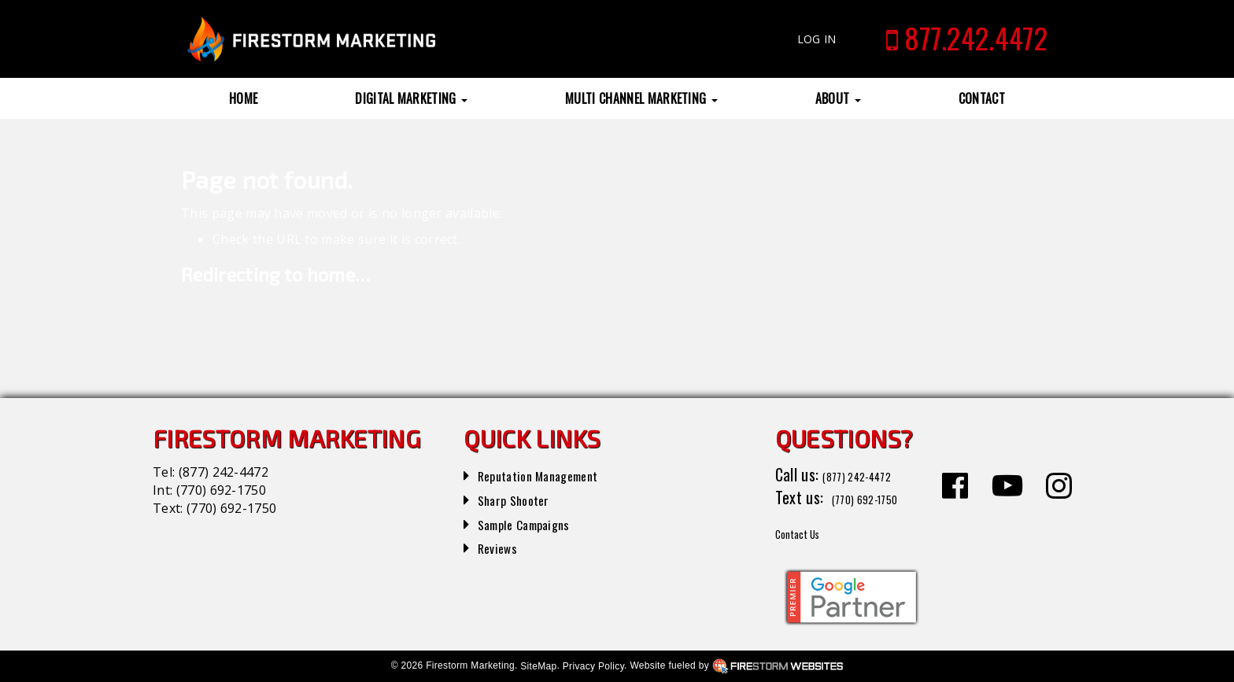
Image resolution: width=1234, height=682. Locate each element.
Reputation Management (554, 474)
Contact (982, 98)
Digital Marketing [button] (411, 98)
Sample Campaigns (535, 523)
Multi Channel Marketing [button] (641, 98)
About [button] (838, 98)
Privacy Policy (593, 666)
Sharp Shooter (522, 499)
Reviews (502, 547)
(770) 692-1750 (221, 490)
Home (243, 98)
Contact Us (809, 532)
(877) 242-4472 (223, 472)
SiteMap (538, 666)
